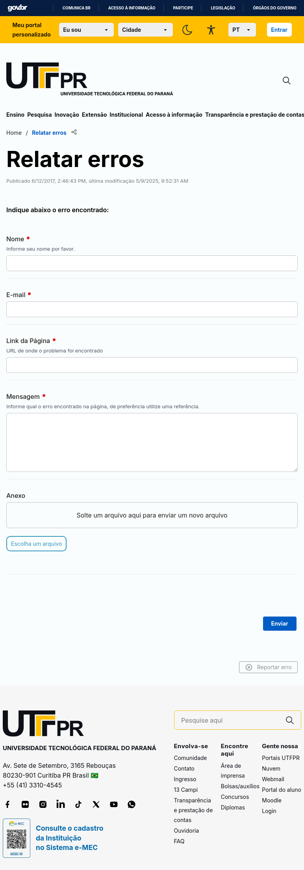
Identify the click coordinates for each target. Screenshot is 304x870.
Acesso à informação (132, 8)
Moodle (272, 800)
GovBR (17, 8)
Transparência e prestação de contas (193, 810)
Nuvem (271, 768)
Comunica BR (77, 8)
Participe (183, 8)
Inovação (67, 114)
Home (14, 132)
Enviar (279, 623)
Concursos (235, 796)
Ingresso (185, 779)
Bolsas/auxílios (240, 786)
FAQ (179, 841)
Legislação (223, 8)
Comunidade (190, 757)
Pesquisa (39, 114)
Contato (184, 768)
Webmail (273, 779)
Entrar (279, 29)
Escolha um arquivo (36, 543)
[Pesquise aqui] (230, 720)
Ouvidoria (186, 830)
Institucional (126, 114)
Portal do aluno (281, 789)
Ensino (15, 114)
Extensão (94, 114)
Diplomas (233, 807)
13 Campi (186, 789)
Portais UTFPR (281, 757)
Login (269, 811)
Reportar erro (268, 667)
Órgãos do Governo (274, 8)
